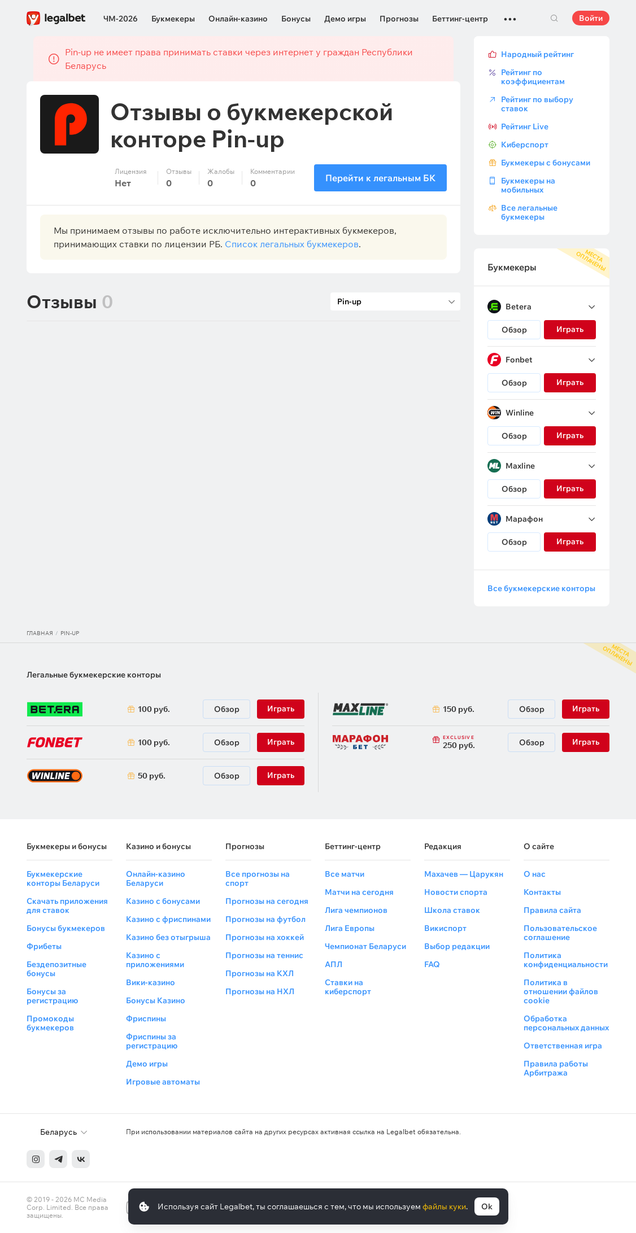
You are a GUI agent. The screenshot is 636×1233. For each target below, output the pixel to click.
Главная (40, 633)
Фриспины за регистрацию (151, 1041)
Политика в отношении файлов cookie (561, 991)
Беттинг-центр (460, 18)
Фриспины (146, 1018)
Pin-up (69, 633)
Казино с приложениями (155, 959)
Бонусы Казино (155, 1000)
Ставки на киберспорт (348, 986)
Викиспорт (445, 928)
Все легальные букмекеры (529, 212)
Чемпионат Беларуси (365, 946)
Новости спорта (455, 892)
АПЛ (333, 964)
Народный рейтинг (537, 54)
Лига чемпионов (356, 910)
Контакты (542, 892)
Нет (123, 183)
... (510, 14)
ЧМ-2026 (120, 18)
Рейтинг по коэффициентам (533, 77)
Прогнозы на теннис (264, 955)
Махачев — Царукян (463, 874)
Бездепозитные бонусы (56, 968)
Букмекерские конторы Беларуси (63, 878)
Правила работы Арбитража (556, 1068)
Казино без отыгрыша (168, 937)
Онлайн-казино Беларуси (155, 878)
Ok (487, 1206)
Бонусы (296, 18)
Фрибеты (44, 946)
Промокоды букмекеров (50, 1023)
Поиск (554, 18)
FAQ (432, 964)
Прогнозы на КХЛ (259, 973)
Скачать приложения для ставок (67, 905)
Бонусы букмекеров (66, 928)
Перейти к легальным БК (380, 177)
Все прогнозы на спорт (257, 878)
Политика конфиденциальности (566, 959)
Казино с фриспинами (168, 919)
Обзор (514, 330)
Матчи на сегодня (359, 892)
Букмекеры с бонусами (545, 162)
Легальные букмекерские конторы (94, 675)
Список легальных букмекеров (292, 244)
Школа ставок (452, 910)
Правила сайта (552, 910)
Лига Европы (349, 928)
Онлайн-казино (238, 18)
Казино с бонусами (163, 901)
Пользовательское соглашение (560, 932)
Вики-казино (150, 982)
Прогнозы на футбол (265, 919)
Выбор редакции (457, 946)
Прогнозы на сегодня (266, 901)
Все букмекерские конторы (541, 588)
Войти (591, 18)
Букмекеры (173, 18)
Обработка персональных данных (566, 1023)
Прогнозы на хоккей (264, 937)
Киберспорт (524, 144)
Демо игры (345, 18)
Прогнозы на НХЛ (259, 991)
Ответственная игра (563, 1045)
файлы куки (444, 1206)
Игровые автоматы (163, 1082)
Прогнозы (399, 18)
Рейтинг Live (524, 126)
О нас (535, 874)
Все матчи (344, 874)
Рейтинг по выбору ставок (537, 104)
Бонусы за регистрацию (52, 995)
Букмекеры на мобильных (528, 185)
